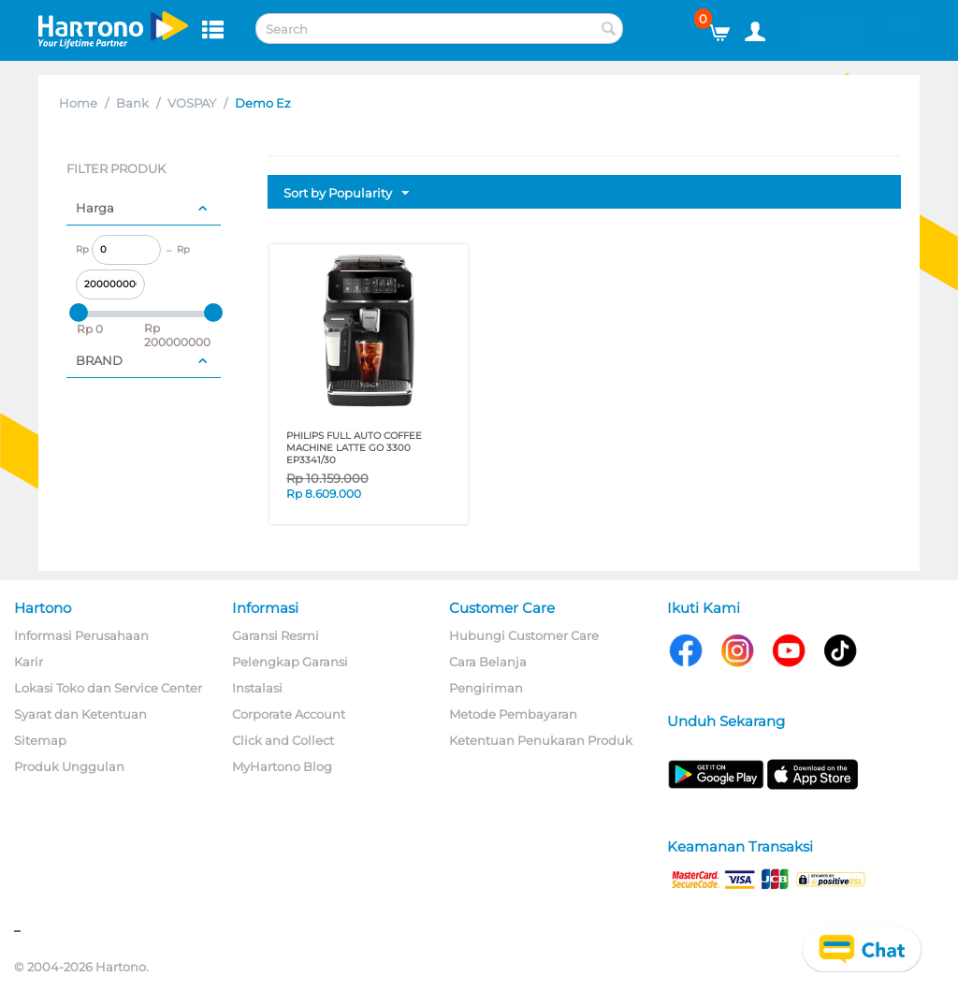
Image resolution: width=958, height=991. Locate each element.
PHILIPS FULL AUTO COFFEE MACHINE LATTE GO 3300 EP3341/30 (354, 448)
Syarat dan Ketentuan (80, 714)
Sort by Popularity (346, 193)
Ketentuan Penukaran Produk (540, 740)
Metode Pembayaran (513, 714)
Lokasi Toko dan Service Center (108, 687)
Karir (28, 661)
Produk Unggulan (69, 766)
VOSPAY (191, 102)
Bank (132, 102)
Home (78, 102)
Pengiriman (486, 687)
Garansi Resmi (275, 635)
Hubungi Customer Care (524, 635)
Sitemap (40, 740)
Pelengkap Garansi (290, 661)
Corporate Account (288, 714)
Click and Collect (283, 740)
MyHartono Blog (282, 766)
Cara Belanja (488, 661)
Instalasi (257, 687)
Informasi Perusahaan (81, 635)
